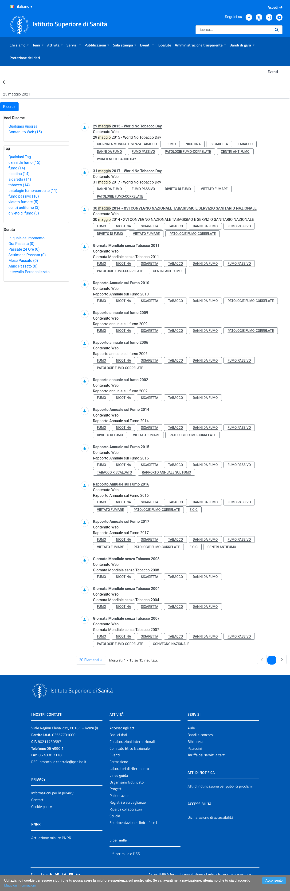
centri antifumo (23, 207)
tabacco (19, 185)
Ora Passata (21, 243)
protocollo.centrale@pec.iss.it (62, 762)
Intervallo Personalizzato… (30, 272)
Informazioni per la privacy (52, 793)
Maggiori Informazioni (20, 885)
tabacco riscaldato (114, 472)
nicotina (19, 174)
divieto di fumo (23, 213)
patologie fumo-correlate (32, 190)
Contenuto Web (25, 132)
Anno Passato (22, 266)
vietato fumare (23, 202)
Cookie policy (41, 806)
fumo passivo (23, 196)
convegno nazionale (171, 644)
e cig (194, 510)
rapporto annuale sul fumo (166, 472)
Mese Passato (23, 260)
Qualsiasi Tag (19, 157)
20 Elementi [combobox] (92, 660)
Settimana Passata (27, 255)
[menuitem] (19, 45)
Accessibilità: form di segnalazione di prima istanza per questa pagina (204, 874)
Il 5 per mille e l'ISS (125, 854)
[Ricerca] (233, 29)
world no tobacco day (116, 159)
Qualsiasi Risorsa (22, 126)
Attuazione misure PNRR (51, 838)
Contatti (37, 800)
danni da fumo (24, 162)
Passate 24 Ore (23, 249)
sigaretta (19, 179)
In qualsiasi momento (26, 238)
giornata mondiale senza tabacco (127, 144)
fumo (16, 168)
